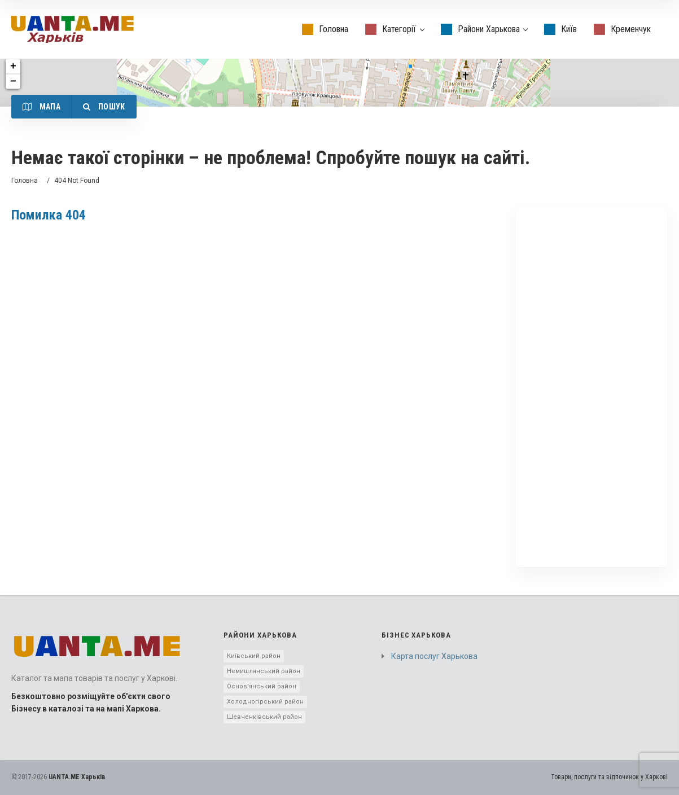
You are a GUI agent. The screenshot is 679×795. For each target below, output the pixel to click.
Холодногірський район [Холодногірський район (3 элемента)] (265, 701)
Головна (325, 29)
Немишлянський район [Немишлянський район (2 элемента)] (263, 671)
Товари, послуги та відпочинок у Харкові (609, 777)
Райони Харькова (484, 29)
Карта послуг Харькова (434, 656)
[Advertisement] (591, 386)
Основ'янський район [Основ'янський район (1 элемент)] (261, 686)
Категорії (394, 29)
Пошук (104, 106)
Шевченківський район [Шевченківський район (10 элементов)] (264, 717)
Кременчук (622, 29)
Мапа (41, 106)
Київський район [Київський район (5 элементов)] (254, 656)
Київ (560, 29)
